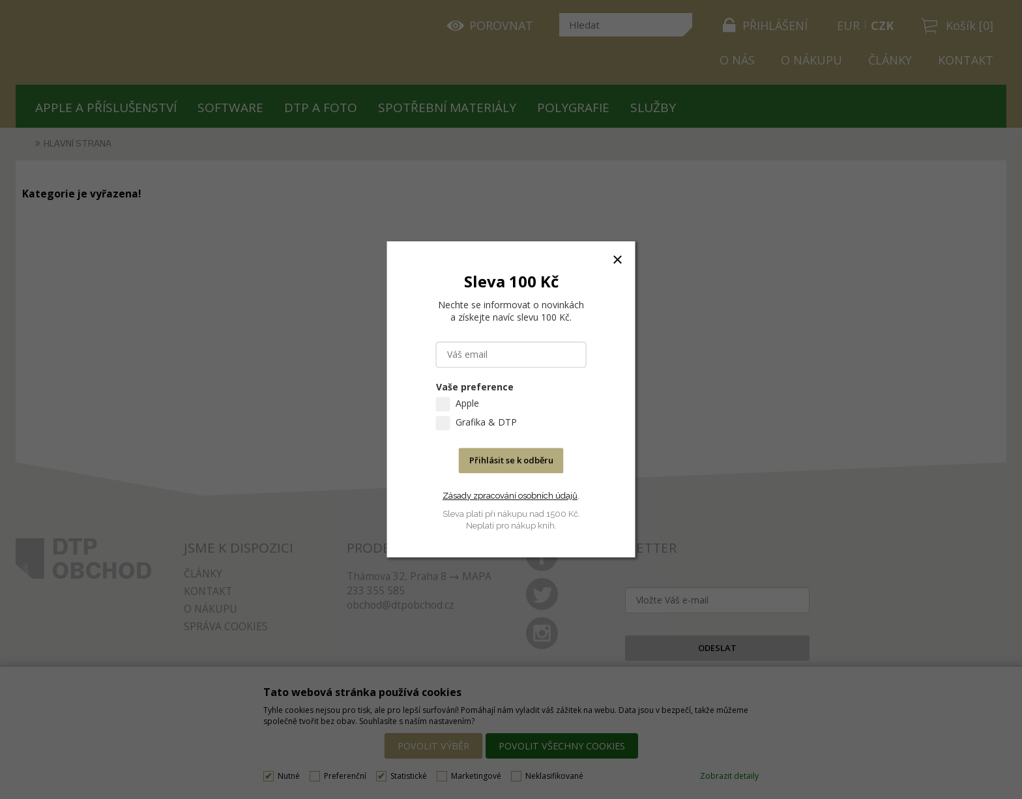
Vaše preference (475, 387)
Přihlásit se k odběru (511, 461)
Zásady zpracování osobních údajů (510, 496)
